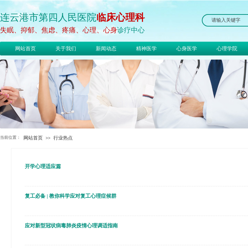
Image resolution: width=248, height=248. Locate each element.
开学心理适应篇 (43, 166)
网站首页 (33, 138)
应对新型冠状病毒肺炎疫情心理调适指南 (71, 225)
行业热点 (63, 138)
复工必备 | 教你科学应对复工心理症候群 (70, 196)
